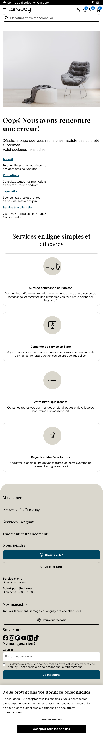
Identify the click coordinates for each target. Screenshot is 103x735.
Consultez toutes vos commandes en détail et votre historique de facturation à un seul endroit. (50, 409)
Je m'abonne (51, 675)
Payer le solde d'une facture (50, 457)
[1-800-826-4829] (93, 2)
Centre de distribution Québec (27, 2)
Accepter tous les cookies (51, 729)
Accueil (8, 159)
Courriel (8, 649)
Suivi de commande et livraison (51, 288)
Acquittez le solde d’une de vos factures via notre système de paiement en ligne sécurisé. (51, 464)
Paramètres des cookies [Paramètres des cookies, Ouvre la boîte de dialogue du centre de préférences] (51, 720)
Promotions (11, 175)
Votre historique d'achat (50, 402)
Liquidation (10, 191)
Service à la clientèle (17, 207)
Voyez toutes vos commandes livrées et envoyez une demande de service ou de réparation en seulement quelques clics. (50, 354)
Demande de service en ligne (50, 347)
